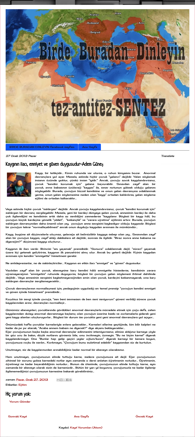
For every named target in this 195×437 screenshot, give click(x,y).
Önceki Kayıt (144, 416)
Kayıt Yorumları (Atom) (86, 427)
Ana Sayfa (89, 147)
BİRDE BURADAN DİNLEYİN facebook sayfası (42, 147)
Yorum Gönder (20, 401)
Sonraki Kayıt (17, 416)
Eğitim (23, 384)
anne (48, 187)
